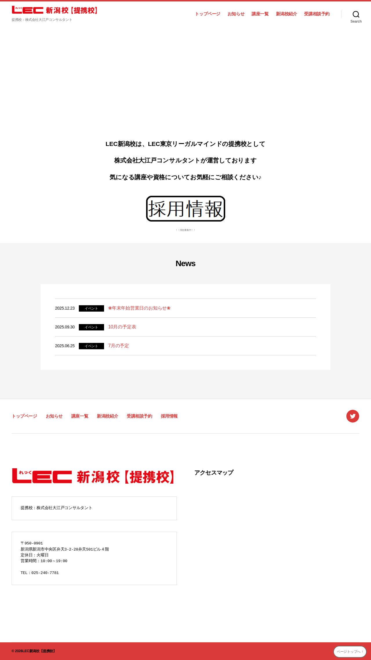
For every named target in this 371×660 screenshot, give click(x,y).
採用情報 (169, 416)
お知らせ (236, 13)
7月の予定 (118, 345)
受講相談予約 (317, 13)
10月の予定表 (122, 326)
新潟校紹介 (286, 13)
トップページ (207, 13)
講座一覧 (260, 13)
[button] (9, 81)
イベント (91, 308)
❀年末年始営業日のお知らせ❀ (139, 308)
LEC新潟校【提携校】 (39, 651)
